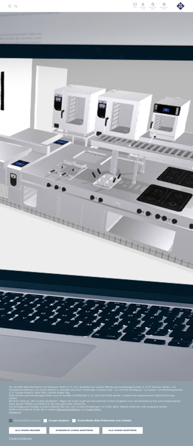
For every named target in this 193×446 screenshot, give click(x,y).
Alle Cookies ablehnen (27, 430)
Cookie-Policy (93, 409)
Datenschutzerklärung (68, 409)
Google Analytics (59, 420)
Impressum (15, 412)
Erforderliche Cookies (27, 420)
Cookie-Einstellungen (20, 438)
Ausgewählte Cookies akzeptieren (74, 430)
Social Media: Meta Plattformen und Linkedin (104, 420)
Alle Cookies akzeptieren (122, 430)
